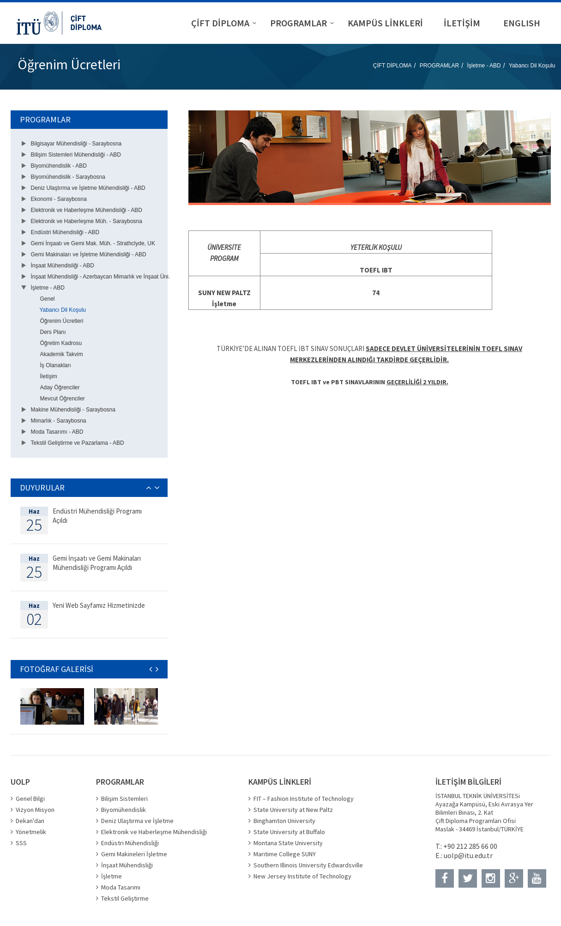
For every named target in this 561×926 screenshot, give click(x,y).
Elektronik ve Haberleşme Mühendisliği (154, 832)
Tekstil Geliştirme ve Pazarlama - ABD (77, 443)
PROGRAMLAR (439, 65)
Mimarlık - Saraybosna (58, 421)
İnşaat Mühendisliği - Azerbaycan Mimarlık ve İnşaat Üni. (100, 276)
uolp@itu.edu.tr (468, 855)
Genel (47, 299)
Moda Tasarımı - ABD (57, 432)
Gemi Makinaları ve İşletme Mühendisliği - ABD (88, 254)
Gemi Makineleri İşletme (134, 854)
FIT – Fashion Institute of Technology (303, 798)
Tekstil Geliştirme (125, 898)
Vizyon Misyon (35, 809)
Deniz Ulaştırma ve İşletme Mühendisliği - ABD (88, 188)
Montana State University (288, 843)
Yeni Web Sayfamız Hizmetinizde (99, 605)
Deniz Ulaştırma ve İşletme (137, 821)
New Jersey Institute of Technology (302, 876)
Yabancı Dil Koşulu (532, 65)
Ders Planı (53, 332)
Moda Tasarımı (120, 887)
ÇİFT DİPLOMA (392, 65)
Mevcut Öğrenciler (62, 398)
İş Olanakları (55, 365)
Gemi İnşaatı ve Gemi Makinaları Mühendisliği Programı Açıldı (97, 563)
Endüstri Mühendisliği (130, 843)
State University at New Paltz (293, 809)
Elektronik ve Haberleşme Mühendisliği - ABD (86, 210)
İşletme (111, 876)
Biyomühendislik (123, 809)
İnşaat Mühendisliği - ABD (62, 265)
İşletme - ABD (484, 65)
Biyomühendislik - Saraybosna (68, 177)
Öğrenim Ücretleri (62, 321)
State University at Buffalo (289, 832)
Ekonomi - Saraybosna (59, 199)
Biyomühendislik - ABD (59, 166)
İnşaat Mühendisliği (127, 865)
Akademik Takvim (61, 354)
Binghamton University (284, 821)
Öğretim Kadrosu (61, 343)
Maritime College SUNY (284, 854)
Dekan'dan (30, 821)
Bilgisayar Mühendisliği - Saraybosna (76, 143)
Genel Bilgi (30, 798)
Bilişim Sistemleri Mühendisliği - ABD (76, 154)
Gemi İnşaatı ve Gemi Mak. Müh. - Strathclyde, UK (93, 243)
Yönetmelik (31, 832)
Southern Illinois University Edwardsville (308, 865)
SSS (21, 843)
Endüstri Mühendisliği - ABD (65, 232)
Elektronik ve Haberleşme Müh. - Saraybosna (86, 221)
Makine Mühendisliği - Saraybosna (73, 409)
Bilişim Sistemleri (124, 798)
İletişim (48, 376)
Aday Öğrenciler (60, 387)
